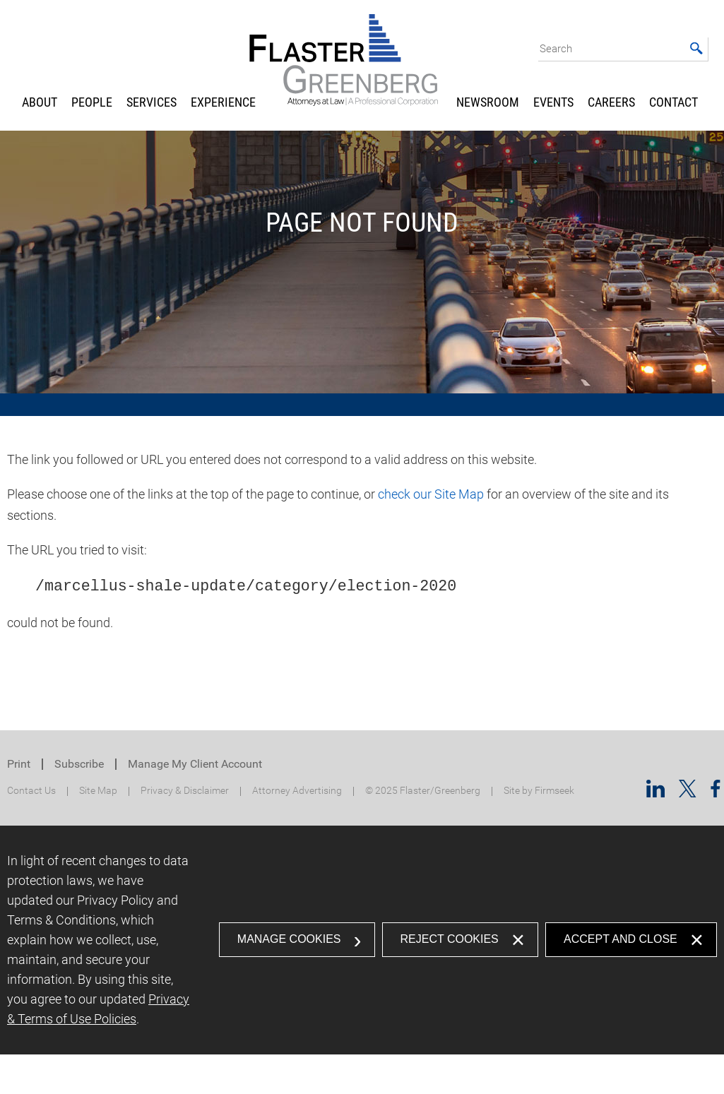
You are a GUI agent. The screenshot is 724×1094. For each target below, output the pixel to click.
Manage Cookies (289, 939)
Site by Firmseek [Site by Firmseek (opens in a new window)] (539, 791)
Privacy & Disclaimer (185, 791)
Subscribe (79, 764)
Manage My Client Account (195, 764)
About (39, 102)
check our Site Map (431, 494)
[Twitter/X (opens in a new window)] (687, 792)
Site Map (98, 791)
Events (553, 102)
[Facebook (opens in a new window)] (715, 792)
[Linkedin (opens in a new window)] (655, 792)
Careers (611, 102)
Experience (223, 102)
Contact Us (31, 791)
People (91, 102)
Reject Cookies (449, 939)
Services (151, 102)
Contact (673, 102)
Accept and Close (620, 939)
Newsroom (487, 102)
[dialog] (362, 940)
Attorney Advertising (297, 791)
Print (18, 764)
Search (556, 48)
